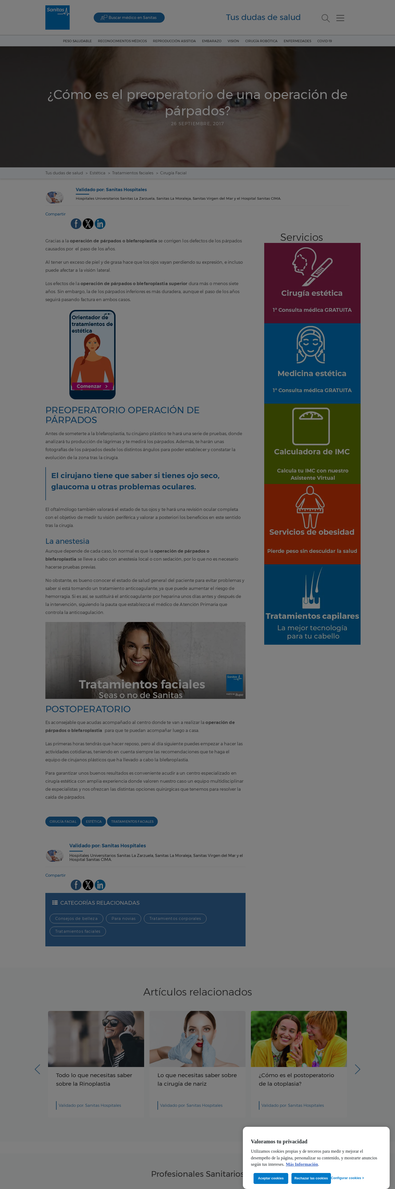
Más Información (302, 1164)
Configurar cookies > (347, 1178)
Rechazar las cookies (311, 1178)
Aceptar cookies (271, 1178)
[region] (316, 1158)
